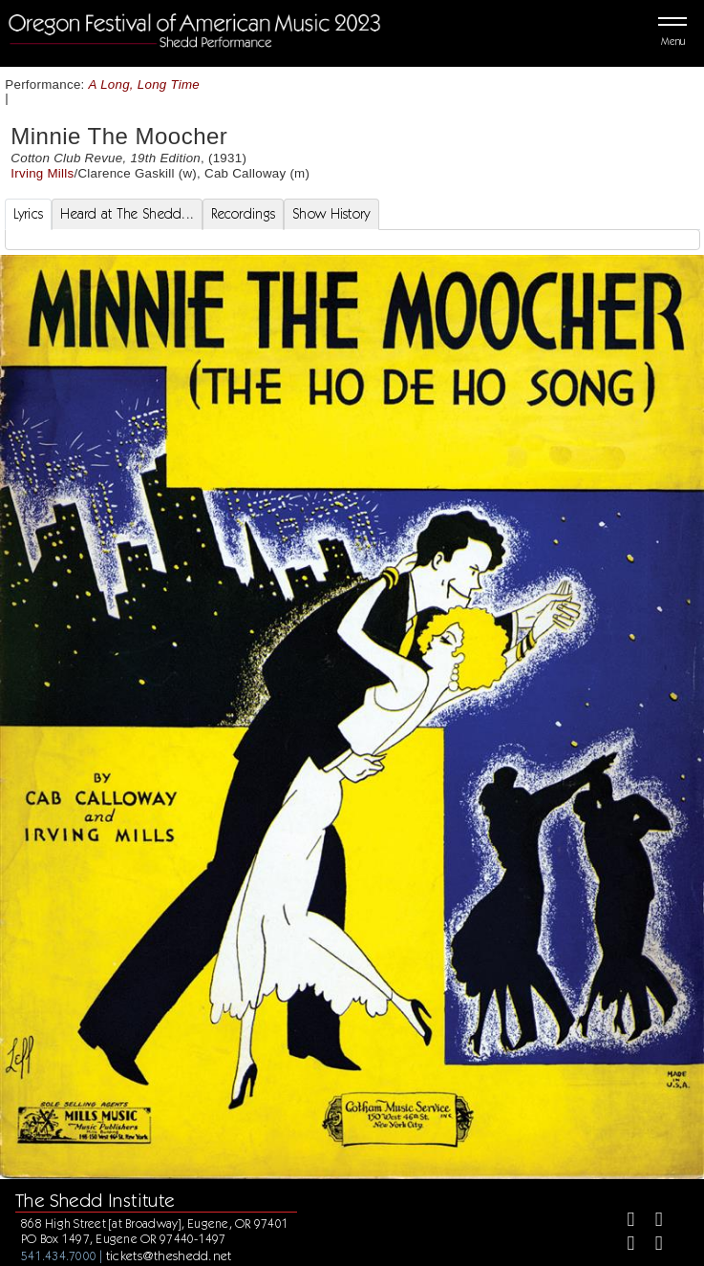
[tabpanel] (352, 239)
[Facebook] (622, 1222)
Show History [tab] (331, 214)
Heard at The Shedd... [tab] (127, 214)
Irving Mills (42, 173)
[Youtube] (651, 1245)
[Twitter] (651, 1222)
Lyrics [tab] (28, 214)
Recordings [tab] (243, 214)
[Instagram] (622, 1245)
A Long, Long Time (145, 84)
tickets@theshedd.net (169, 1255)
